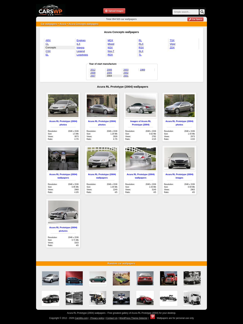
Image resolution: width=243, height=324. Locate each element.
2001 (126, 76)
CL (47, 43)
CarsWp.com (81, 318)
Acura (63, 24)
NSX (110, 47)
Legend (81, 51)
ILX (78, 43)
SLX (141, 51)
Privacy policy (97, 318)
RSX (141, 47)
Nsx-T (111, 51)
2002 (126, 73)
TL (140, 54)
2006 (109, 69)
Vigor (172, 43)
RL (140, 40)
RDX (110, 54)
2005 (109, 73)
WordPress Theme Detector (133, 318)
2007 (92, 76)
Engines (81, 40)
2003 (126, 69)
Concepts (51, 47)
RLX (141, 43)
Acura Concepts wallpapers (83, 24)
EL (47, 54)
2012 (92, 69)
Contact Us (111, 318)
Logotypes (82, 54)
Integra (80, 47)
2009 (92, 73)
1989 (142, 69)
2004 (109, 76)
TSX (172, 40)
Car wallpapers (49, 24)
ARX (48, 40)
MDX (110, 40)
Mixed (111, 43)
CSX (48, 51)
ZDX (172, 47)
